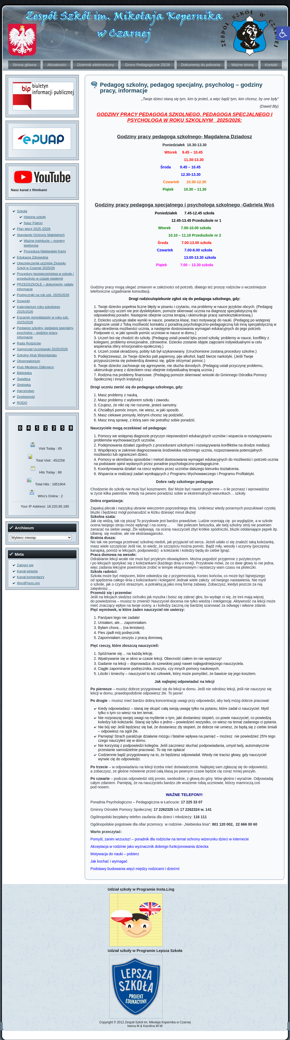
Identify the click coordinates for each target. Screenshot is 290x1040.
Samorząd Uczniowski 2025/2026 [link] (42, 349)
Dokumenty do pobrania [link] (200, 65)
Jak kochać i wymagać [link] (108, 861)
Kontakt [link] (271, 65)
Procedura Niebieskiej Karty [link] (45, 251)
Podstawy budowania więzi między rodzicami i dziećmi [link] (135, 869)
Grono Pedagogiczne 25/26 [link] (147, 65)
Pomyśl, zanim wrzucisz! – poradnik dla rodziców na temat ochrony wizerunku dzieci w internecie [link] (169, 839)
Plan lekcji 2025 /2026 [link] (33, 229)
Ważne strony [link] (242, 65)
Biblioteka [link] (24, 373)
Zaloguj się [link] (25, 565)
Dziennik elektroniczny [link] (95, 65)
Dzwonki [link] (23, 301)
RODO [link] (22, 403)
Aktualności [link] (56, 65)
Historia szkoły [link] (35, 217)
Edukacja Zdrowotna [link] (32, 257)
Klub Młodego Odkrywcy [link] (35, 367)
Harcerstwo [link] (25, 391)
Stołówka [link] (24, 385)
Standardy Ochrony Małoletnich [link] (41, 235)
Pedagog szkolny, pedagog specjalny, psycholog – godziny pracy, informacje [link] (45, 332)
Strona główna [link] (24, 65)
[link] (283, 33)
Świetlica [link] (23, 379)
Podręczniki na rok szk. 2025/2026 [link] (43, 295)
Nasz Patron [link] (33, 223)
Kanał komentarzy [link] (30, 577)
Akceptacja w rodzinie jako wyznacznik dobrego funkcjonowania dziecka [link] (149, 846)
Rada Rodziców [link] (29, 343)
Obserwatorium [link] (28, 361)
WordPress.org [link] (28, 583)
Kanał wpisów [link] (27, 571)
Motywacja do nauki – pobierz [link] (114, 854)
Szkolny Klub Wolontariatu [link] (37, 355)
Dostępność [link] (26, 397)
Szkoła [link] (22, 211)
